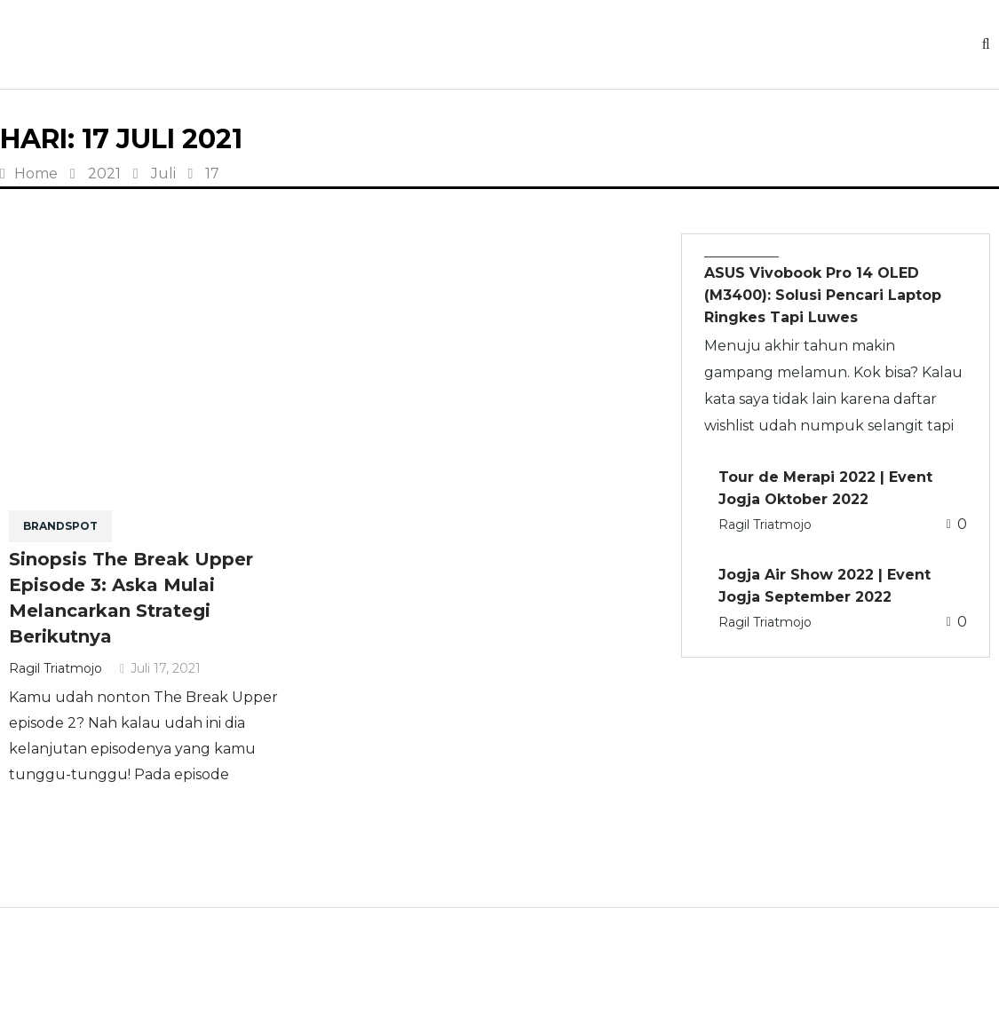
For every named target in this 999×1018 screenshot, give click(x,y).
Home (29, 173)
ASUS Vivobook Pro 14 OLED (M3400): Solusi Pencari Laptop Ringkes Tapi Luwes (822, 295)
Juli (163, 173)
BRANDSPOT (60, 526)
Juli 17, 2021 (160, 668)
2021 (104, 173)
